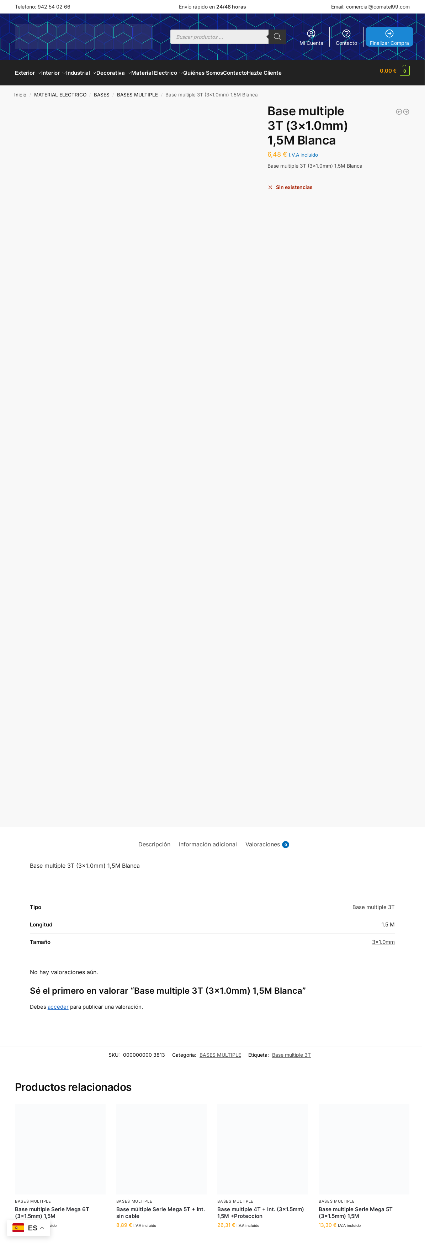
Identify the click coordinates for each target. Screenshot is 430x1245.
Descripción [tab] (154, 840)
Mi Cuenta (311, 37)
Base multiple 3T (373, 903)
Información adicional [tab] (208, 840)
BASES (102, 91)
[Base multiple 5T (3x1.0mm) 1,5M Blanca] (406, 107)
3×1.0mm (383, 938)
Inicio (20, 91)
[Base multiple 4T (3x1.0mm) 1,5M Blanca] (399, 107)
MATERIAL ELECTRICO (60, 91)
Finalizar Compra (389, 37)
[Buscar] (277, 37)
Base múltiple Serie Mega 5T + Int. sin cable (160, 1208)
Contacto (346, 37)
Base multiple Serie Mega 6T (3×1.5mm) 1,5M (52, 1208)
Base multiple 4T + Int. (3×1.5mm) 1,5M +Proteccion (260, 1208)
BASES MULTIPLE (137, 91)
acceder (58, 1002)
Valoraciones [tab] (267, 840)
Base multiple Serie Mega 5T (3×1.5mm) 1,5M (356, 1208)
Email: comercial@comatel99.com (370, 7)
